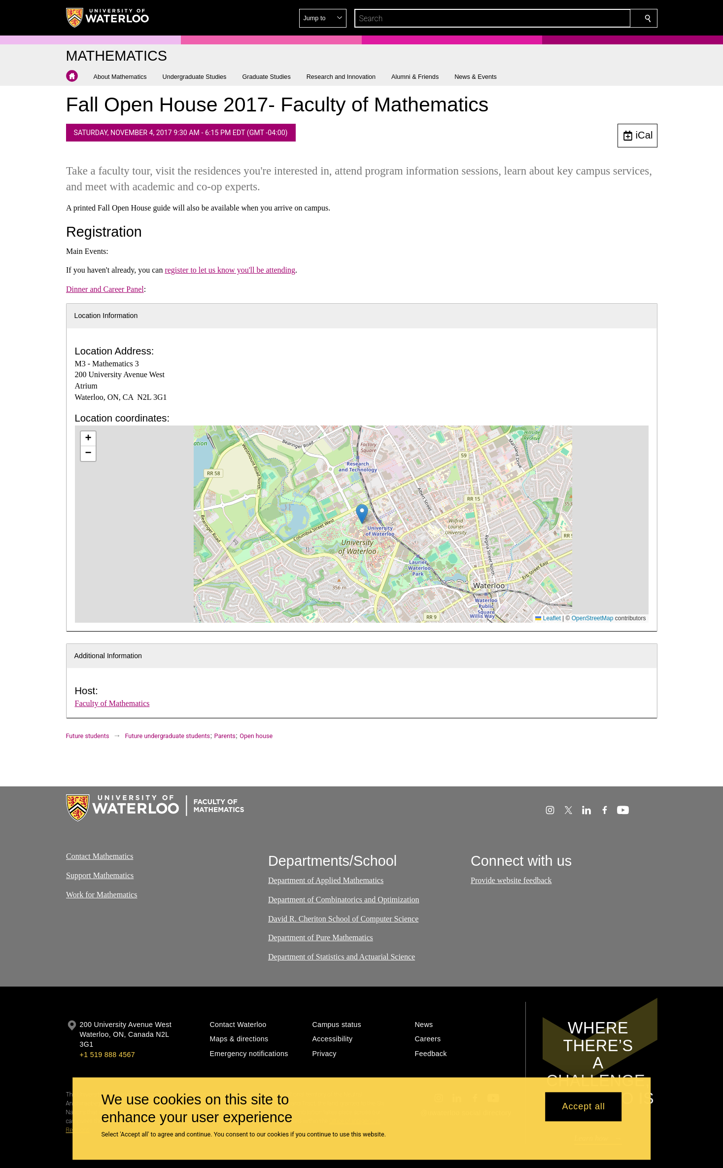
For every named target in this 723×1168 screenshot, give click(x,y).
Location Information (106, 315)
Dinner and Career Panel (105, 289)
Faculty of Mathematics (112, 703)
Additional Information (108, 656)
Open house (256, 736)
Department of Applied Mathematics (325, 880)
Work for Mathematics (101, 894)
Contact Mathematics (99, 856)
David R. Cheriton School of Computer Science (343, 919)
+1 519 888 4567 (107, 1055)
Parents (225, 736)
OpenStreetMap (593, 618)
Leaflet (547, 618)
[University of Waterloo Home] (108, 18)
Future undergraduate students (167, 736)
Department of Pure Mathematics (320, 937)
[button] (576, 18)
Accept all (583, 1107)
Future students (87, 736)
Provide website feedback (511, 880)
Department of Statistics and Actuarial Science (341, 957)
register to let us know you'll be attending (230, 270)
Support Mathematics (100, 875)
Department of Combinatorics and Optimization (343, 899)
